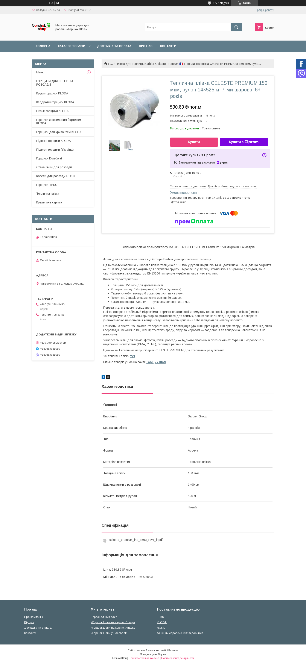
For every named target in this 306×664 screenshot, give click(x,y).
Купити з (244, 142)
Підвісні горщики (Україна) (55, 149)
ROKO (161, 627)
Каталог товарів (71, 46)
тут (132, 356)
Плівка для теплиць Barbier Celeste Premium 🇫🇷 (149, 63)
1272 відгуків (221, 3)
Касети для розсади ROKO (55, 176)
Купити (194, 142)
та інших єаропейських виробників (180, 633)
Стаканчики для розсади (54, 167)
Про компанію (33, 617)
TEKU (160, 617)
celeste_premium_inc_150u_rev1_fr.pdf (136, 539)
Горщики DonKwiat (49, 158)
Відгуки (29, 622)
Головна (43, 46)
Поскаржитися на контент (144, 658)
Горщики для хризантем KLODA (58, 132)
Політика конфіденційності (177, 658)
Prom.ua (173, 650)
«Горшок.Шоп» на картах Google (113, 622)
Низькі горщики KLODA (52, 111)
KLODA (162, 622)
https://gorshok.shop (53, 342)
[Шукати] (236, 27)
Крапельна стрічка (49, 202)
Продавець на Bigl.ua (153, 654)
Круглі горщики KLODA (52, 93)
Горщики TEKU (46, 184)
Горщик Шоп (156, 362)
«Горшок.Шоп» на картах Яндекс (113, 627)
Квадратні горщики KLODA (55, 102)
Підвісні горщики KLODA (53, 141)
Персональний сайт (104, 617)
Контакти (168, 46)
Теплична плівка (47, 193)
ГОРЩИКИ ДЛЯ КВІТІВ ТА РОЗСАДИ (54, 82)
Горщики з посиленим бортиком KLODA (58, 121)
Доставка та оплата (114, 46)
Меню (40, 72)
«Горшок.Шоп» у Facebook (109, 633)
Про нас (145, 46)
